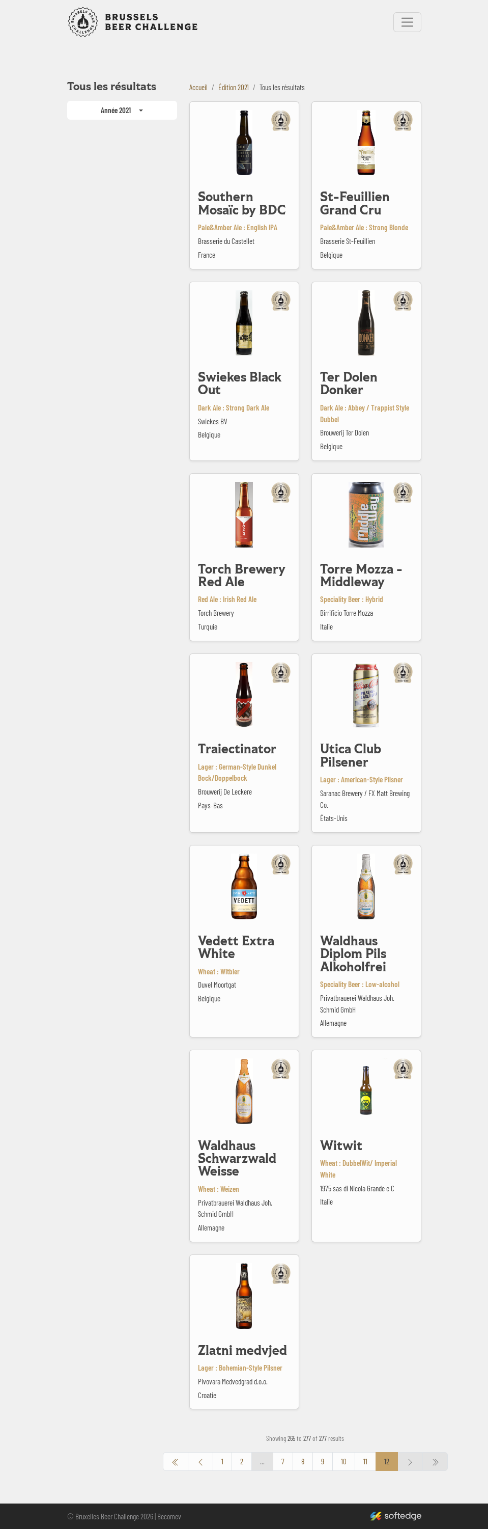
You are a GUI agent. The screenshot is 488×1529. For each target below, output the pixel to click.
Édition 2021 (233, 87)
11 (365, 1461)
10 (344, 1461)
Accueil (198, 87)
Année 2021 (116, 110)
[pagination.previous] (175, 1461)
